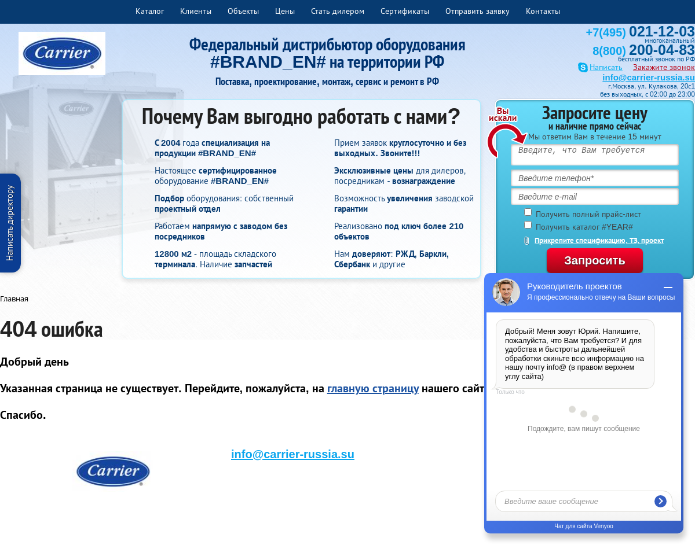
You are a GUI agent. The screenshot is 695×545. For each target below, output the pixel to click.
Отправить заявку (477, 11)
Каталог (150, 11)
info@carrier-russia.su (648, 77)
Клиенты (195, 11)
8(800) (643, 50)
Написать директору (9, 223)
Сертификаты (405, 11)
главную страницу (373, 388)
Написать (606, 67)
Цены (285, 11)
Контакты (543, 11)
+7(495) (640, 32)
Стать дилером (337, 11)
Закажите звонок (664, 67)
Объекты (243, 11)
